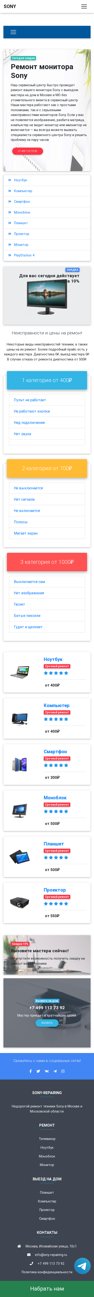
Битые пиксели (27, 615)
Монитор (18, 245)
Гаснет (19, 604)
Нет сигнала (24, 499)
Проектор (18, 234)
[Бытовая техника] (13, 32)
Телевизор (47, 1139)
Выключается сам (29, 581)
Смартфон (19, 201)
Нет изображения (29, 593)
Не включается (27, 510)
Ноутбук (17, 180)
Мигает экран (26, 533)
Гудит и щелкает (28, 627)
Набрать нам (47, 1288)
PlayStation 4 (21, 255)
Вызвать (47, 1022)
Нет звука (22, 433)
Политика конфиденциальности (47, 1272)
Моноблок (19, 212)
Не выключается (28, 488)
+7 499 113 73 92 (27, 151)
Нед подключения (29, 422)
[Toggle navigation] (84, 6)
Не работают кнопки (32, 411)
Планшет (18, 223)
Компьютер (20, 191)
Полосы (21, 522)
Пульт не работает (30, 400)
